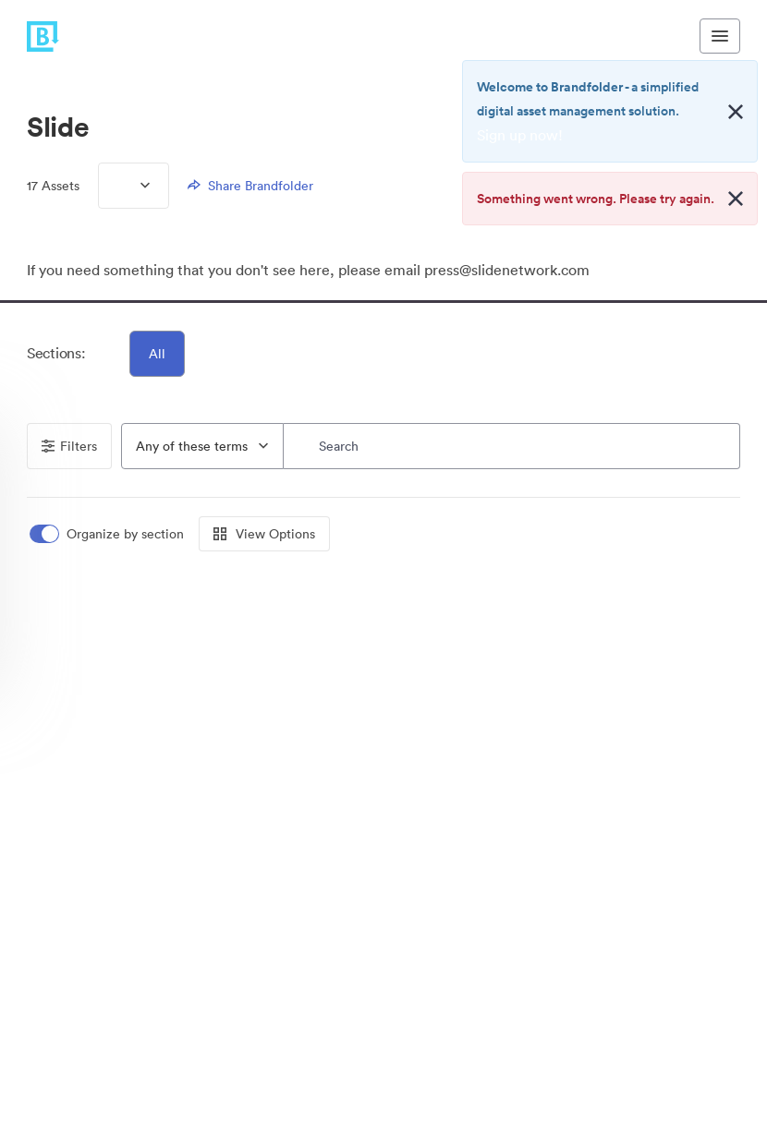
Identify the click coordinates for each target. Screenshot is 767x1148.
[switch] (108, 534)
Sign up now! (520, 135)
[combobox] (202, 446)
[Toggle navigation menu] (720, 36)
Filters (69, 446)
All (157, 353)
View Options (264, 534)
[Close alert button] (735, 111)
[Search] (512, 446)
